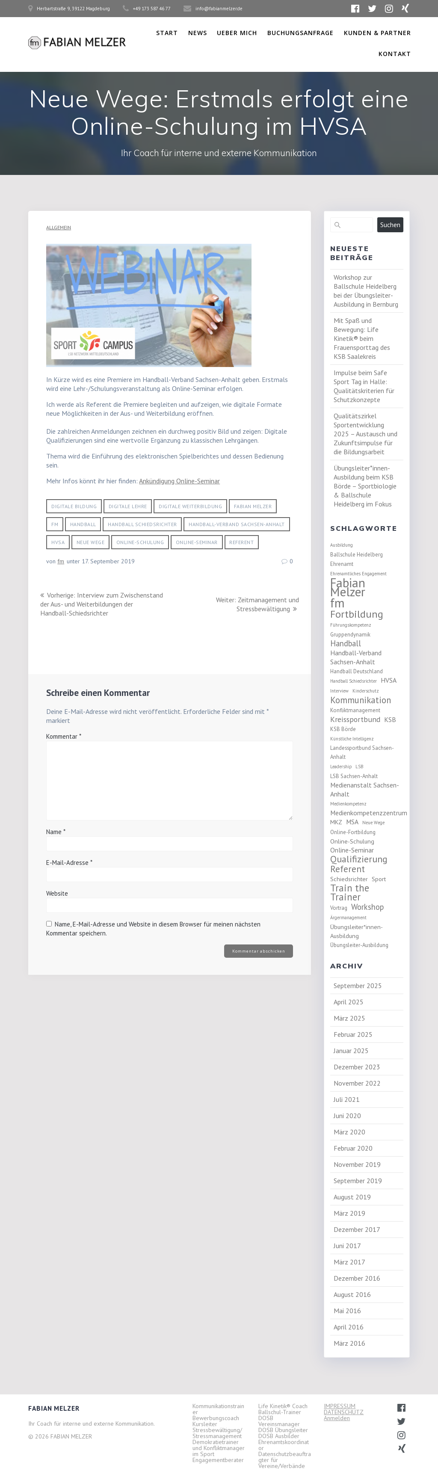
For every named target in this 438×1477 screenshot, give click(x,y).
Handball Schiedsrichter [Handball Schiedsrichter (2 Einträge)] (353, 681)
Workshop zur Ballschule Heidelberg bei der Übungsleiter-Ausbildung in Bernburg (366, 290)
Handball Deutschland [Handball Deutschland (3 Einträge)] (356, 671)
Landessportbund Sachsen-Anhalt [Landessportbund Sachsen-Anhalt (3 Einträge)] (362, 752)
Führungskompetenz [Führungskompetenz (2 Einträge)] (350, 625)
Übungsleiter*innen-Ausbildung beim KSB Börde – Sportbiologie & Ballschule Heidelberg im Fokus (365, 486)
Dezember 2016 (357, 1278)
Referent (241, 542)
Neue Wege (91, 542)
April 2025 (349, 1001)
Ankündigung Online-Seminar (179, 481)
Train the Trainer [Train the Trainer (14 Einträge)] (349, 892)
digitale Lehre (128, 506)
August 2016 (352, 1294)
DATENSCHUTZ (344, 1412)
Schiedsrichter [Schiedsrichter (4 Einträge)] (349, 879)
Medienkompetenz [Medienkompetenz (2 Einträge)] (348, 804)
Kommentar (63, 745)
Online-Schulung (140, 542)
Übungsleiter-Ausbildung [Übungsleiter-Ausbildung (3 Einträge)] (359, 944)
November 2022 (357, 1083)
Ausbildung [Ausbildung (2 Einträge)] (341, 545)
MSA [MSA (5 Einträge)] (352, 821)
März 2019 (349, 1213)
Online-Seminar (197, 542)
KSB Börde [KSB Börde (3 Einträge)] (343, 728)
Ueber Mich (237, 33)
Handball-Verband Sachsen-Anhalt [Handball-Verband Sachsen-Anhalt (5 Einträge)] (356, 657)
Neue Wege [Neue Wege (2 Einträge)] (373, 823)
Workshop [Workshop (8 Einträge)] (367, 907)
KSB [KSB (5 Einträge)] (390, 719)
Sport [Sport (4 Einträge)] (379, 879)
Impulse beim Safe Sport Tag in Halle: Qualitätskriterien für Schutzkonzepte (364, 386)
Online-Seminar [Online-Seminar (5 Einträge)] (352, 850)
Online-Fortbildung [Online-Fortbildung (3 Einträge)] (353, 832)
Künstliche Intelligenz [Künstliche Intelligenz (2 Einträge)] (352, 739)
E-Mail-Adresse (69, 871)
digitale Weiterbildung (190, 506)
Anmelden (337, 1418)
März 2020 (349, 1132)
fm (54, 524)
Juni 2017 (347, 1245)
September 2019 (358, 1180)
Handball (83, 524)
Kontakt (395, 54)
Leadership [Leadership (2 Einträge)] (341, 767)
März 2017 (349, 1262)
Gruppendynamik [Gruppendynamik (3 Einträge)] (350, 634)
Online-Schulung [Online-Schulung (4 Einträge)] (352, 841)
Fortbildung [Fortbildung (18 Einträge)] (356, 614)
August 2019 (352, 1197)
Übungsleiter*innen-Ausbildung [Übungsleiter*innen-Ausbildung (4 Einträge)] (356, 931)
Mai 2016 (347, 1310)
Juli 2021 (347, 1099)
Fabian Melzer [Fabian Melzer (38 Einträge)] (347, 587)
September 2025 (358, 985)
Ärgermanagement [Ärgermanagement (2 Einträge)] (348, 918)
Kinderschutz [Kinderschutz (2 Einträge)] (365, 691)
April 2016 (349, 1327)
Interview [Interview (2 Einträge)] (339, 691)
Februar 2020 (353, 1148)
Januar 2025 (351, 1050)
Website (57, 902)
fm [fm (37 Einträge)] (337, 602)
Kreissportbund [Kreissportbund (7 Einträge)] (355, 719)
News (197, 33)
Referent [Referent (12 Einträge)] (347, 868)
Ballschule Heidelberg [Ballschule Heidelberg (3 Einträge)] (356, 554)
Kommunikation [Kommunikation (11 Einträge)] (360, 700)
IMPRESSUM (339, 1406)
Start (167, 33)
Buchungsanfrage (300, 33)
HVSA (58, 542)
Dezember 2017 (357, 1229)
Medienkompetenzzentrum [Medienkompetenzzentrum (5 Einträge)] (368, 812)
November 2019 (357, 1164)
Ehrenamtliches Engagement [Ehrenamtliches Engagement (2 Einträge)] (358, 574)
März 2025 (349, 1018)
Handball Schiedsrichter (142, 524)
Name (55, 841)
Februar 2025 (353, 1034)
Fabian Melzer (253, 506)
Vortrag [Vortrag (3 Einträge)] (338, 907)
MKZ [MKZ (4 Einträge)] (336, 822)
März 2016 (349, 1343)
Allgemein (58, 227)
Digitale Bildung (74, 506)
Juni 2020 (347, 1115)
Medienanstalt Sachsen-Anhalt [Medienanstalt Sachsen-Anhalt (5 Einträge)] (364, 789)
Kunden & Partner (377, 33)
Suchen (390, 224)
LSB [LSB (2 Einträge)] (359, 767)
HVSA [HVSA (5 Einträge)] (389, 680)
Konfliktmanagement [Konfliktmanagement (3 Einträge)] (355, 710)
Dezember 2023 (357, 1067)
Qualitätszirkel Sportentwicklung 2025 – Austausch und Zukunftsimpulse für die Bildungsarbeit (365, 433)
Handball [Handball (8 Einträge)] (345, 643)
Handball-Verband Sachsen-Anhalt (237, 524)
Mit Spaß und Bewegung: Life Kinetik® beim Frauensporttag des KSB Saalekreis (362, 338)
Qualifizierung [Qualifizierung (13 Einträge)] (359, 859)
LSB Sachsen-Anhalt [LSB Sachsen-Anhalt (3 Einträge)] (354, 776)
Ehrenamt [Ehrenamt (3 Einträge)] (341, 563)
